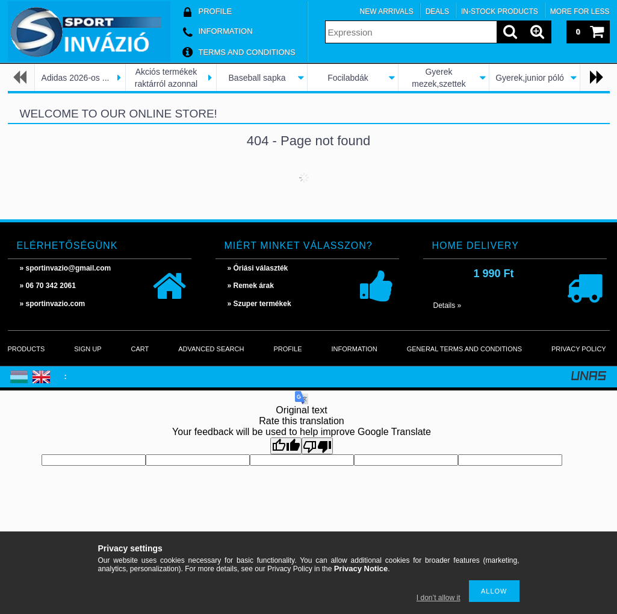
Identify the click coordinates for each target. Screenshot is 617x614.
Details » (447, 305)
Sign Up (87, 348)
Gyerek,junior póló (529, 78)
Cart (140, 348)
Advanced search (211, 348)
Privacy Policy (578, 348)
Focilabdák (347, 78)
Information (354, 348)
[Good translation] (286, 445)
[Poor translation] (317, 445)
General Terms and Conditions (464, 348)
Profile (287, 348)
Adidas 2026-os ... (76, 78)
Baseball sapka (257, 78)
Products (26, 348)
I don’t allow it (438, 598)
